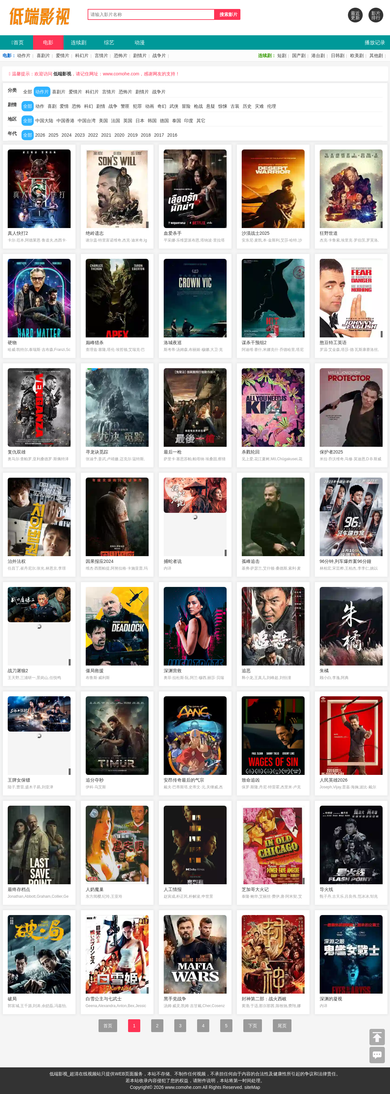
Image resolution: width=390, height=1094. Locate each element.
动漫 (139, 42)
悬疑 (210, 106)
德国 (164, 120)
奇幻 (161, 106)
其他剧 (376, 55)
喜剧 (52, 106)
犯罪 (137, 106)
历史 (247, 106)
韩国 (152, 120)
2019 (133, 135)
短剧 (281, 55)
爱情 (64, 106)
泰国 (176, 120)
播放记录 (375, 42)
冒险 (186, 106)
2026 (40, 135)
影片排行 (375, 15)
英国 (127, 120)
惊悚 (222, 106)
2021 (106, 135)
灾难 (259, 106)
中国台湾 (87, 120)
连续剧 (78, 42)
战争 (112, 106)
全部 (27, 91)
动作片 (23, 55)
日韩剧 (337, 55)
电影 (48, 42)
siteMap (252, 1087)
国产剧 (299, 55)
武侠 (173, 106)
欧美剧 (357, 55)
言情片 (101, 55)
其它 (200, 120)
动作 (39, 106)
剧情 (100, 106)
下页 (252, 1025)
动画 (149, 106)
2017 (159, 135)
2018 (146, 135)
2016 (172, 135)
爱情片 (62, 55)
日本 (139, 120)
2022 (93, 135)
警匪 (125, 106)
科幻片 (82, 55)
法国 (115, 120)
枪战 (198, 106)
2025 (53, 135)
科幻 (88, 106)
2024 (67, 135)
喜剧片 (43, 55)
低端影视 (62, 73)
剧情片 (140, 55)
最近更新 (355, 15)
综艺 (109, 42)
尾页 (282, 1025)
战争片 (159, 55)
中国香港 (65, 120)
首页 (18, 42)
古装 (234, 106)
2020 (119, 135)
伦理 (271, 106)
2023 (80, 135)
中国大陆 (44, 120)
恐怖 (76, 106)
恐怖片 (120, 55)
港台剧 (318, 55)
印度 (188, 120)
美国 (103, 120)
